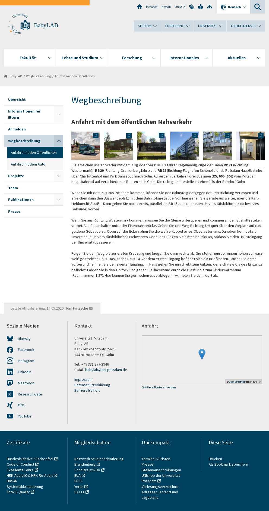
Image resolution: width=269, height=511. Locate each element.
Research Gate (30, 394)
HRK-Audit (15, 475)
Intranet (151, 7)
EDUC (78, 480)
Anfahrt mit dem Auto (28, 164)
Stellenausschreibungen (161, 470)
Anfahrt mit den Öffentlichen (75, 76)
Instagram (26, 360)
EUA (77, 475)
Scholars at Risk (87, 470)
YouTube (24, 416)
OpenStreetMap (237, 381)
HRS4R (12, 480)
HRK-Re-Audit (42, 475)
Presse (14, 211)
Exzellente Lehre (20, 470)
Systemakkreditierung (25, 486)
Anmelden (17, 129)
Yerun (78, 486)
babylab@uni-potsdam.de (106, 369)
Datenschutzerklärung (92, 384)
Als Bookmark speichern (228, 464)
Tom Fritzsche (76, 308)
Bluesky (24, 338)
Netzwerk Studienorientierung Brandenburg (99, 461)
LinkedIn (24, 371)
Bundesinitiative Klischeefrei (30, 458)
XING (21, 405)
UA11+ (79, 492)
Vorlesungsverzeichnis (160, 486)
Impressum (83, 379)
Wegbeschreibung (38, 76)
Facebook (26, 349)
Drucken (215, 458)
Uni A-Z (180, 7)
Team (13, 187)
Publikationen (21, 199)
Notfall (166, 7)
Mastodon (26, 383)
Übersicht (17, 99)
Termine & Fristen (156, 458)
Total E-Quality (18, 492)
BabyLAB (46, 25)
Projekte (16, 175)
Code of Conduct (20, 464)
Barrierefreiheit (87, 390)
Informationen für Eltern (24, 114)
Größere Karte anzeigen (159, 387)
